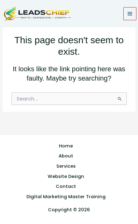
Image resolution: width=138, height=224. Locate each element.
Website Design (66, 176)
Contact (66, 186)
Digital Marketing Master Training (66, 197)
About (66, 156)
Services (66, 166)
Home (66, 146)
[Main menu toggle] (129, 13)
